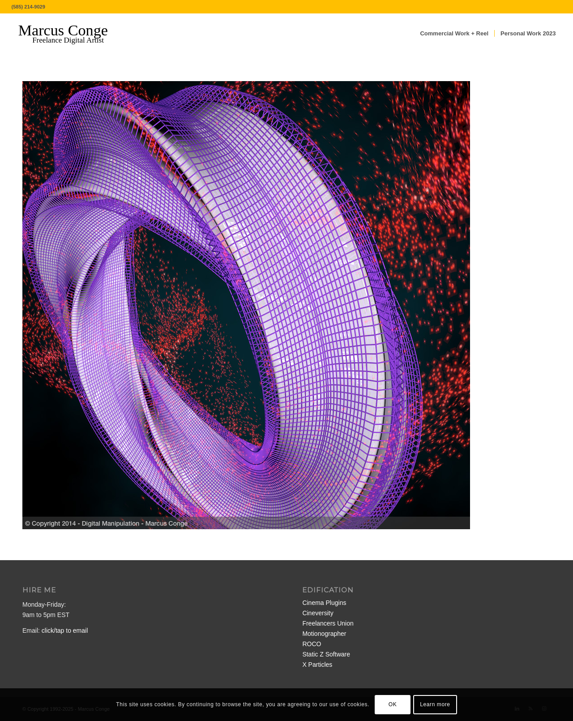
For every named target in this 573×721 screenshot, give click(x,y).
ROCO (311, 644)
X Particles (317, 664)
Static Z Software (326, 654)
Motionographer (324, 633)
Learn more (435, 704)
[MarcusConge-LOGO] (70, 33)
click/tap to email (65, 630)
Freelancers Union (327, 623)
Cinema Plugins (324, 602)
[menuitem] (454, 33)
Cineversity (317, 613)
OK (393, 704)
